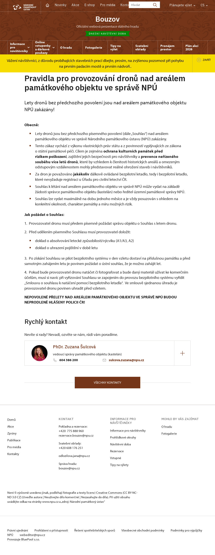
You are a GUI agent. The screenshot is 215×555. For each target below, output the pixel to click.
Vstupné (115, 459)
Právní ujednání (18, 532)
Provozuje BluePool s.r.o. (23, 541)
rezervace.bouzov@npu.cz (76, 437)
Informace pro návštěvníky (128, 432)
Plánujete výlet (182, 5)
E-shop (89, 5)
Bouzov (107, 19)
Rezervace (117, 452)
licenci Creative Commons (104, 494)
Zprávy (11, 435)
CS (204, 5)
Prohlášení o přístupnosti (53, 532)
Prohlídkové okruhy (123, 439)
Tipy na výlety (119, 466)
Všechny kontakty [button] (107, 383)
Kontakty (13, 455)
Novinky (60, 5)
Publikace (14, 442)
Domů (11, 421)
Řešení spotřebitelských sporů (97, 532)
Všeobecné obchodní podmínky (146, 532)
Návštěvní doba (120, 446)
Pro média (107, 5)
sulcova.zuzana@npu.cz (126, 361)
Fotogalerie (169, 435)
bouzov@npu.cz (69, 470)
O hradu (166, 428)
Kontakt (126, 5)
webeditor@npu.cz (46, 536)
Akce (75, 5)
